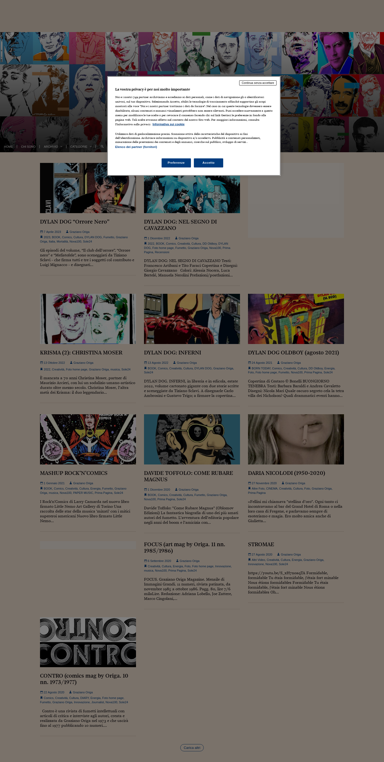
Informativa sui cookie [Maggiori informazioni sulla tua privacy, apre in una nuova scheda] (169, 124)
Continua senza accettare (258, 82)
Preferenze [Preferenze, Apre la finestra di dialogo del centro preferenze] (176, 162)
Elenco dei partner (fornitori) (136, 147)
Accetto (208, 162)
